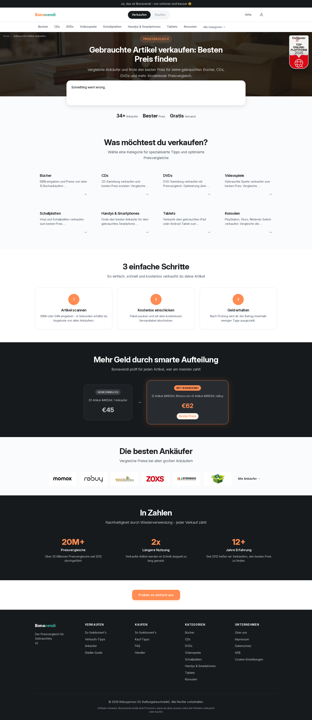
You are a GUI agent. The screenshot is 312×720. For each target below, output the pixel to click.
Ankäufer (91, 646)
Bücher (43, 26)
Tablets (172, 26)
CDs (57, 26)
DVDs (70, 26)
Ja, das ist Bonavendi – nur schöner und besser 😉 (156, 3)
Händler (140, 652)
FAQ (137, 646)
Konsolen (190, 26)
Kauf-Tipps (142, 639)
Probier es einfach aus (156, 595)
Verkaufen (139, 14)
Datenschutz (243, 646)
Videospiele (88, 26)
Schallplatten (112, 26)
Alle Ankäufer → (249, 478)
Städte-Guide (93, 652)
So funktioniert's (95, 632)
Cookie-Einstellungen (249, 659)
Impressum (242, 639)
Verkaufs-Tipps (95, 639)
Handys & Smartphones (144, 26)
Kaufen (160, 14)
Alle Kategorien (214, 27)
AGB (238, 652)
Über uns (241, 632)
